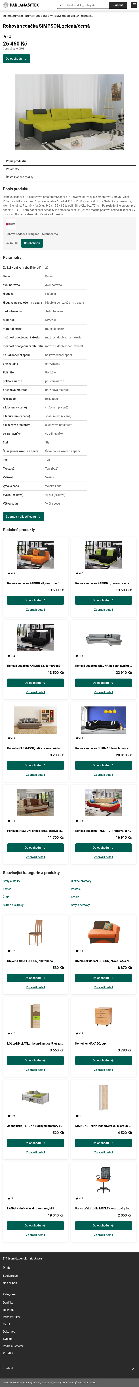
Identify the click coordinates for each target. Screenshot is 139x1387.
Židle (6, 897)
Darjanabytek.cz (15, 16)
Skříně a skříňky (13, 905)
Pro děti (8, 1353)
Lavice (7, 889)
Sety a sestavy (80, 905)
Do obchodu (32, 243)
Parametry (12, 169)
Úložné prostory (81, 881)
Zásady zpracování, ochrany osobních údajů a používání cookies (65, 1382)
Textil (6, 1324)
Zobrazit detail (35, 609)
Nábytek (29, 16)
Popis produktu (16, 161)
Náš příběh (10, 1283)
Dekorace (9, 1331)
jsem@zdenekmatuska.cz (25, 1258)
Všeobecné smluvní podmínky (17, 1382)
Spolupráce (10, 1275)
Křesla (75, 897)
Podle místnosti (13, 1346)
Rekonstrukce (12, 1317)
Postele (76, 889)
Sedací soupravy (44, 16)
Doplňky (8, 1302)
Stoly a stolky (11, 881)
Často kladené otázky (19, 177)
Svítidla (7, 1339)
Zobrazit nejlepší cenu (21, 516)
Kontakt (8, 1368)
